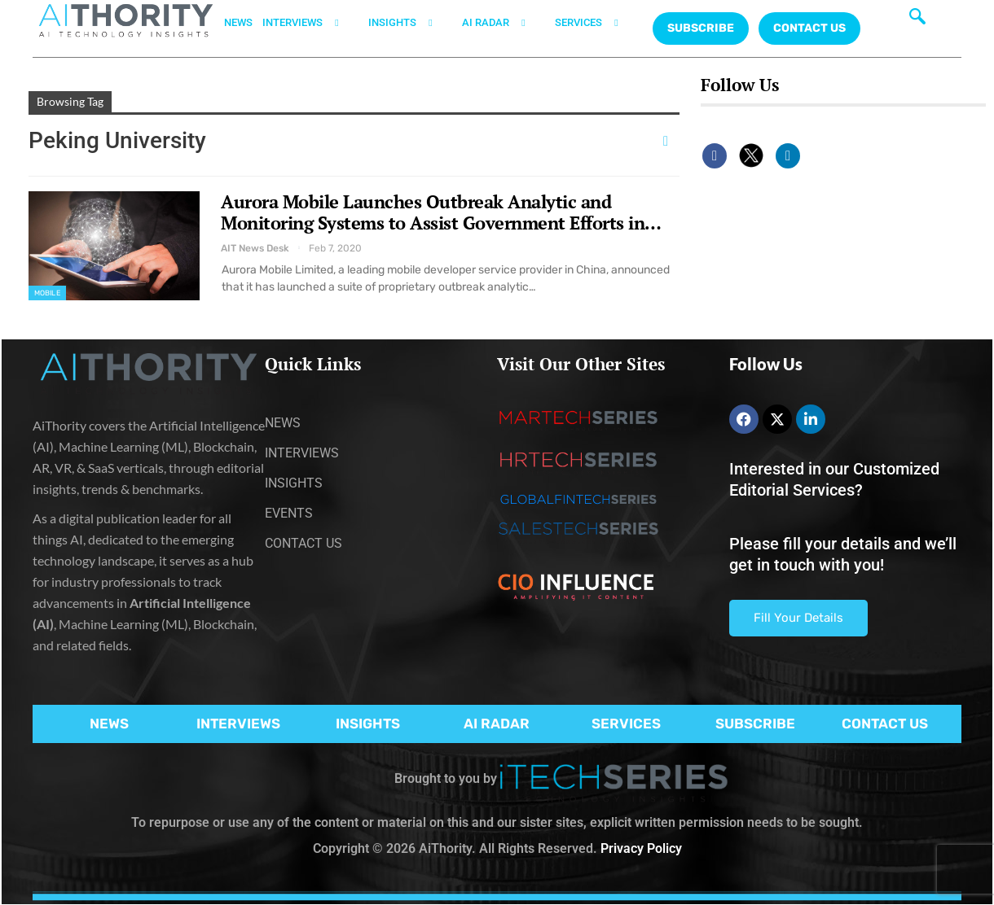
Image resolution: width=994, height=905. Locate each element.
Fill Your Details (798, 617)
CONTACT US (809, 28)
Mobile (47, 293)
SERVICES (596, 23)
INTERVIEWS (310, 23)
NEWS (238, 22)
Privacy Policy (641, 848)
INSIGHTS (410, 23)
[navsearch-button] (917, 20)
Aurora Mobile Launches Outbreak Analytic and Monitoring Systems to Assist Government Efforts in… (441, 212)
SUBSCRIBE (755, 723)
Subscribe (700, 28)
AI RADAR (503, 23)
